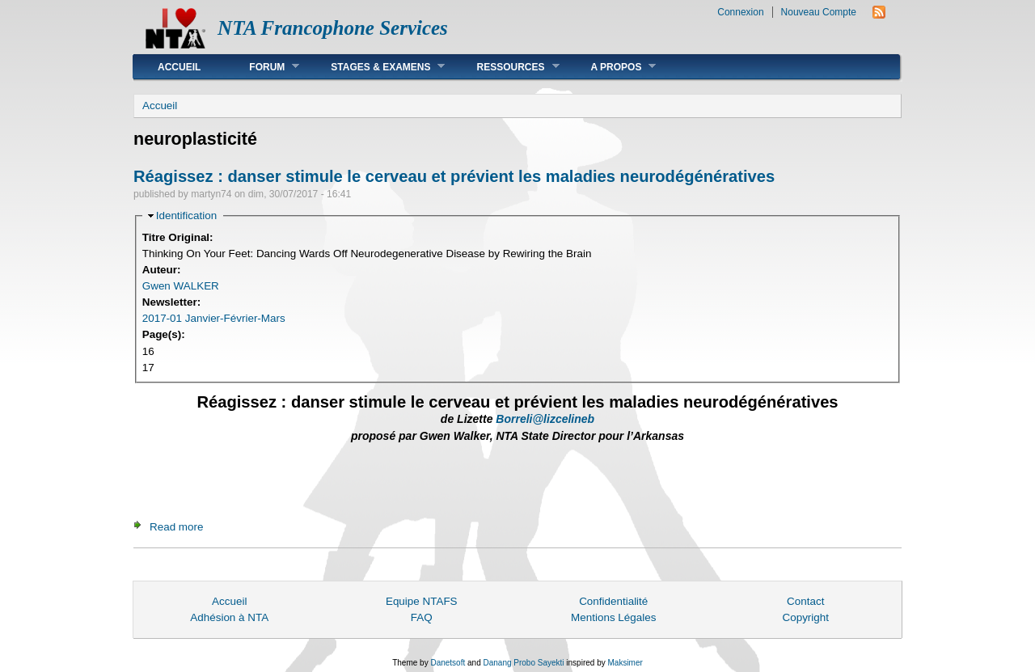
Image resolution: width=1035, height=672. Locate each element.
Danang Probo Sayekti (523, 662)
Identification (186, 215)
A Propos (612, 67)
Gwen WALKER (180, 286)
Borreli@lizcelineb (545, 418)
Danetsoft (447, 662)
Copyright (805, 617)
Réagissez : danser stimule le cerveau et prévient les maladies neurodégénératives (454, 176)
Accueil (179, 67)
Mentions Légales (613, 617)
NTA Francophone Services (333, 28)
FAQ (422, 617)
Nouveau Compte (818, 12)
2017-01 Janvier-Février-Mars (213, 318)
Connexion (740, 12)
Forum (262, 67)
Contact (805, 601)
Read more (176, 527)
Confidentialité (613, 601)
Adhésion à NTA (229, 617)
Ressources (505, 67)
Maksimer (624, 662)
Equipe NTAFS (422, 601)
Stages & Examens (375, 67)
